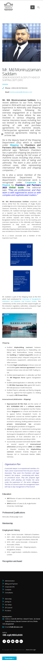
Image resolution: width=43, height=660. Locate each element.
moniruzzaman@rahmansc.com (21, 92)
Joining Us (8, 602)
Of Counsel (8, 608)
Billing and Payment (11, 584)
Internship (8, 599)
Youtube (12, 641)
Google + (21, 641)
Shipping (14, 145)
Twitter (8, 641)
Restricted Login (31, 650)
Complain (8, 590)
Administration (10, 581)
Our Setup (8, 605)
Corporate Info (10, 587)
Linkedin (17, 641)
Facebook (4, 641)
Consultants (9, 593)
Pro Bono (8, 610)
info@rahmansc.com (16, 627)
